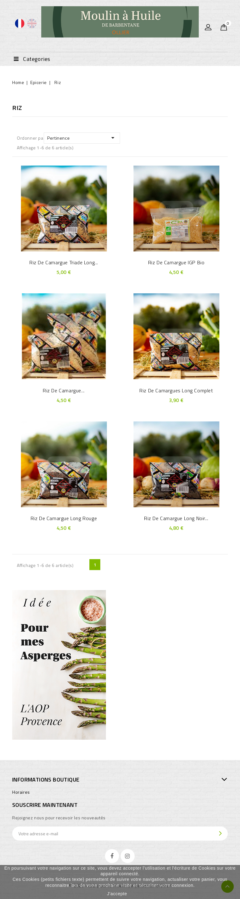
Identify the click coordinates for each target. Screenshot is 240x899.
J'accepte (117, 893)
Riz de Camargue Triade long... (63, 262)
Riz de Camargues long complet (176, 390)
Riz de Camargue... (64, 390)
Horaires (21, 792)
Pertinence (82, 138)
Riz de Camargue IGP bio (176, 262)
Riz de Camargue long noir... (176, 518)
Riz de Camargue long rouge (64, 518)
